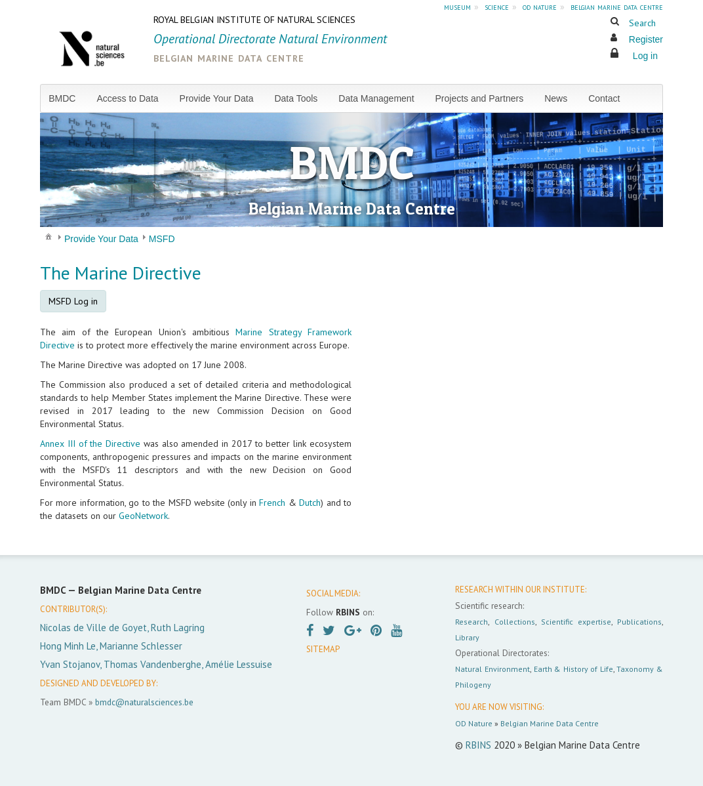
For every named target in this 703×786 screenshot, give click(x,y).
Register (646, 39)
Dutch (310, 502)
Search (642, 23)
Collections (514, 622)
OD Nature (473, 723)
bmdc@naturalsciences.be (144, 702)
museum (457, 6)
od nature (540, 6)
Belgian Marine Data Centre (549, 723)
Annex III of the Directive (90, 443)
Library (467, 637)
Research (471, 622)
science (497, 6)
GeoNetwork (143, 516)
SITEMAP (323, 649)
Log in (645, 56)
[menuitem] (67, 98)
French (272, 502)
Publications (639, 622)
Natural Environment (492, 669)
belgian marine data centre (617, 6)
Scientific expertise (576, 622)
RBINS (478, 745)
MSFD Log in (73, 301)
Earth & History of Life (573, 669)
